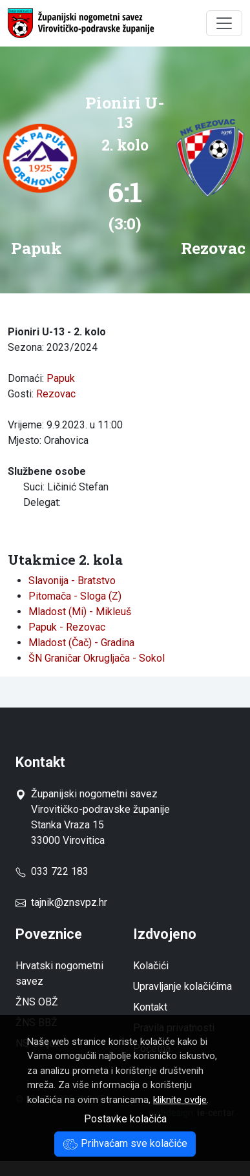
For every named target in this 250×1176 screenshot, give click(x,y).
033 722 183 (52, 871)
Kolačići (151, 966)
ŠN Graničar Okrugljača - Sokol (96, 658)
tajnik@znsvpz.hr (69, 902)
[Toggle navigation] (224, 23)
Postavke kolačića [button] (125, 1119)
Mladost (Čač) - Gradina (81, 642)
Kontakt (150, 1007)
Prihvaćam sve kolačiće (125, 1143)
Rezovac (56, 394)
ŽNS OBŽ (37, 1002)
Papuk (61, 378)
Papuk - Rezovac (66, 627)
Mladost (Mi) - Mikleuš (79, 611)
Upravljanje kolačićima (182, 986)
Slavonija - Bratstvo (72, 580)
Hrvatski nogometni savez (59, 973)
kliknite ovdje (180, 1100)
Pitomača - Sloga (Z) (74, 596)
